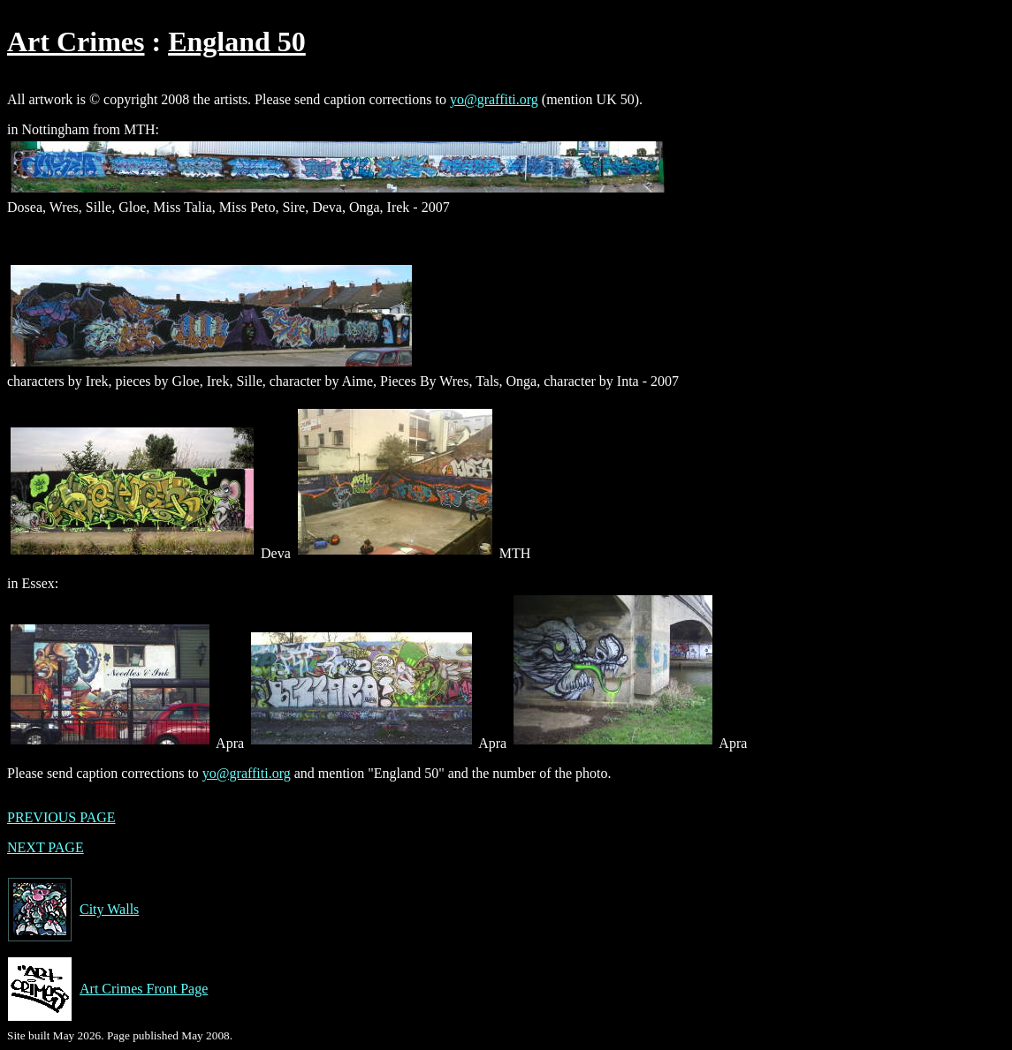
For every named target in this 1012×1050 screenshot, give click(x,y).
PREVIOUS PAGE (61, 817)
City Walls (73, 909)
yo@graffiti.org (494, 99)
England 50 (237, 41)
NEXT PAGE (45, 847)
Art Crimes (75, 41)
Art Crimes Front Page (107, 989)
